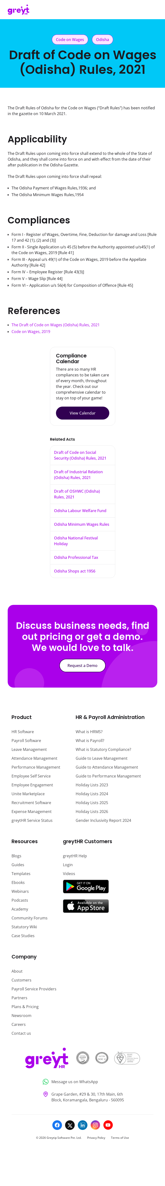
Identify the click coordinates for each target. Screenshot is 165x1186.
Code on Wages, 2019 (31, 331)
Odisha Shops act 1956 (74, 571)
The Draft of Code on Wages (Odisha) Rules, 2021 (56, 324)
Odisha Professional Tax (76, 557)
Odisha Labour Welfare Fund (80, 510)
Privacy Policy (96, 1138)
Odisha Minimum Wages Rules (81, 524)
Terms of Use (120, 1138)
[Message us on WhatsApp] (82, 1082)
